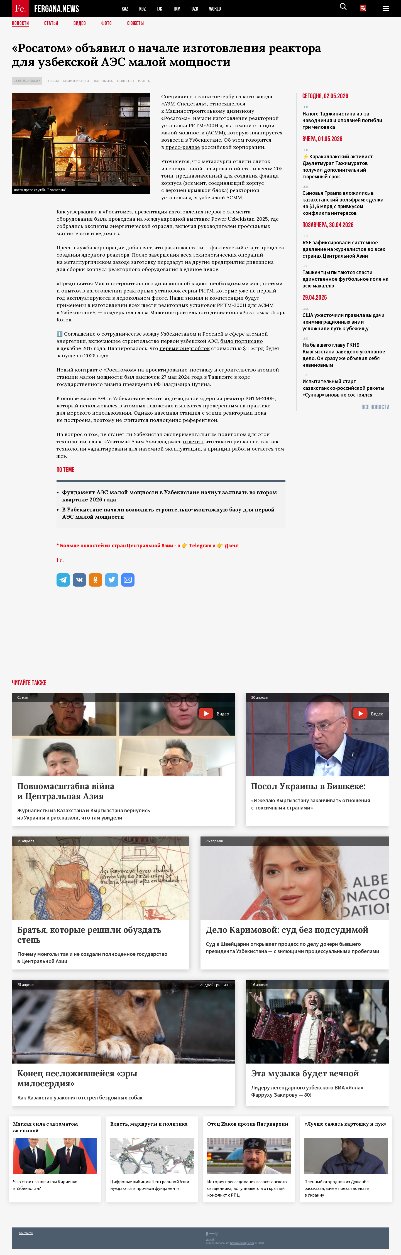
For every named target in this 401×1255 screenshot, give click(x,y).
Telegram (200, 546)
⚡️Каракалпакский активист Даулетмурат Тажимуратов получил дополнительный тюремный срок (337, 166)
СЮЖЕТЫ (139, 23)
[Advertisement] (200, 639)
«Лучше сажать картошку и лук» (339, 1128)
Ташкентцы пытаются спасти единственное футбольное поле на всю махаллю (345, 279)
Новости (21, 23)
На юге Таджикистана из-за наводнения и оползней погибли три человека (342, 120)
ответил (193, 441)
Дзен (230, 546)
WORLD (219, 8)
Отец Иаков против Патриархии (234, 1128)
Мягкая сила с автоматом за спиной (48, 1128)
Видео (81, 23)
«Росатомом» (119, 369)
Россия (53, 81)
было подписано (241, 341)
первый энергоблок (185, 348)
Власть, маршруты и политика (151, 1125)
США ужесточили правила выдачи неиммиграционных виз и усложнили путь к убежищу (343, 322)
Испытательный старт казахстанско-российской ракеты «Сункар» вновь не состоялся (343, 388)
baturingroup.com (242, 1249)
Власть (144, 81)
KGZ (143, 8)
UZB (198, 8)
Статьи (52, 23)
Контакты (26, 1239)
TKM (180, 8)
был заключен (142, 377)
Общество (125, 81)
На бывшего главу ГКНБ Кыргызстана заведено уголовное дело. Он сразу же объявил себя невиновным (343, 354)
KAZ (125, 8)
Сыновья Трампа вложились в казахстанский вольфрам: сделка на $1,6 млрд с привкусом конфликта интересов (342, 203)
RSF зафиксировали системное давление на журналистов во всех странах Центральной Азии (343, 249)
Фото (109, 23)
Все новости (375, 407)
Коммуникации (76, 81)
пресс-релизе (182, 147)
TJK (161, 8)
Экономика (103, 81)
